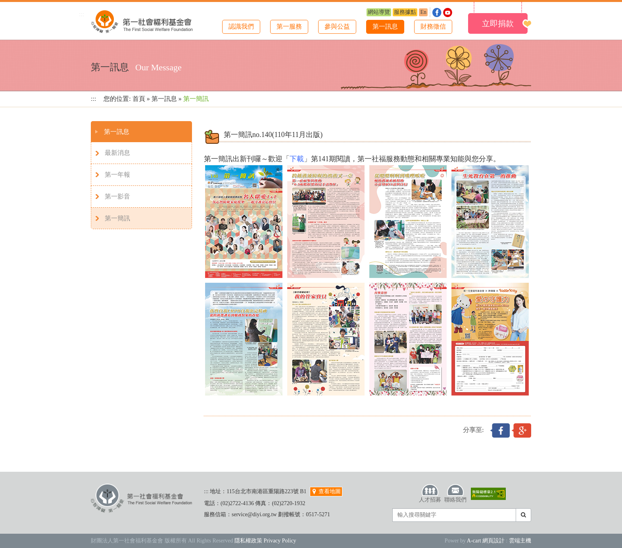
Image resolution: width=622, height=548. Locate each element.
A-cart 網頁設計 (486, 541)
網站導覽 (379, 12)
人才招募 (430, 493)
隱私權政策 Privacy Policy (265, 541)
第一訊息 (385, 26)
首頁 (138, 98)
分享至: (473, 429)
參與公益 (337, 26)
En (423, 12)
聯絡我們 (455, 493)
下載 (297, 159)
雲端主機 (520, 541)
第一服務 (289, 26)
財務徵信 (433, 26)
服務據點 (405, 12)
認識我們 (241, 26)
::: (81, 14)
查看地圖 (326, 491)
